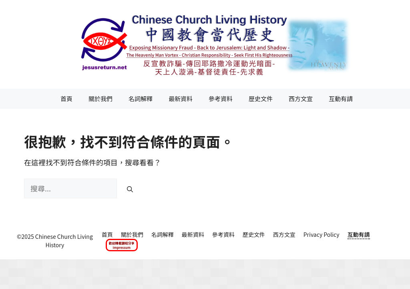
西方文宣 (301, 98)
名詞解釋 (141, 98)
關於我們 (100, 98)
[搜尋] (130, 189)
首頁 (66, 98)
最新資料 (181, 98)
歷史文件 (261, 98)
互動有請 (341, 98)
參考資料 (221, 98)
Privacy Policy (321, 234)
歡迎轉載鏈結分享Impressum (122, 245)
